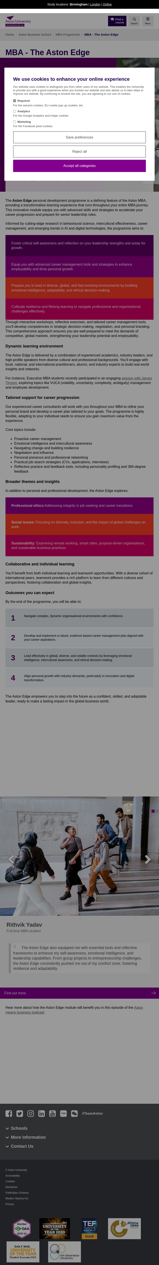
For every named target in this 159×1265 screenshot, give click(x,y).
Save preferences (79, 137)
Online (107, 4)
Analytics (23, 111)
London (95, 4)
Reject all (79, 151)
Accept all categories (79, 166)
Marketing (24, 121)
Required (23, 100)
